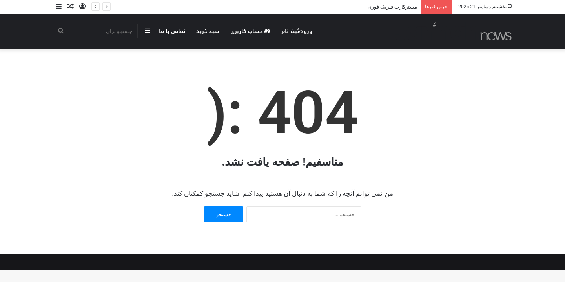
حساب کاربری (250, 31)
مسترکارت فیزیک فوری (392, 7)
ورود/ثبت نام (296, 31)
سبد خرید (207, 31)
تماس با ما (172, 31)
